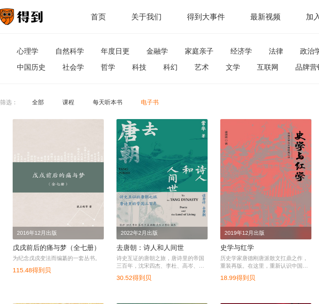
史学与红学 (237, 247)
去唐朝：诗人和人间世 (150, 247)
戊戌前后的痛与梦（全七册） (56, 247)
